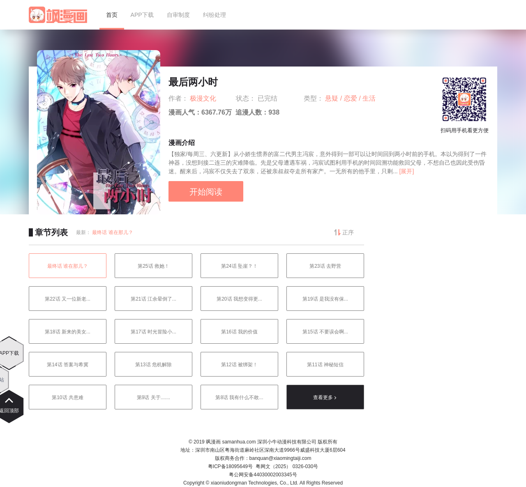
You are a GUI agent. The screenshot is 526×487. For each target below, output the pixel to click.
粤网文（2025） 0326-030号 (287, 466)
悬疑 (332, 98)
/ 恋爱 (349, 98)
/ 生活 (367, 98)
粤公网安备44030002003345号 (263, 475)
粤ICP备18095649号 (230, 466)
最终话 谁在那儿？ (112, 232)
